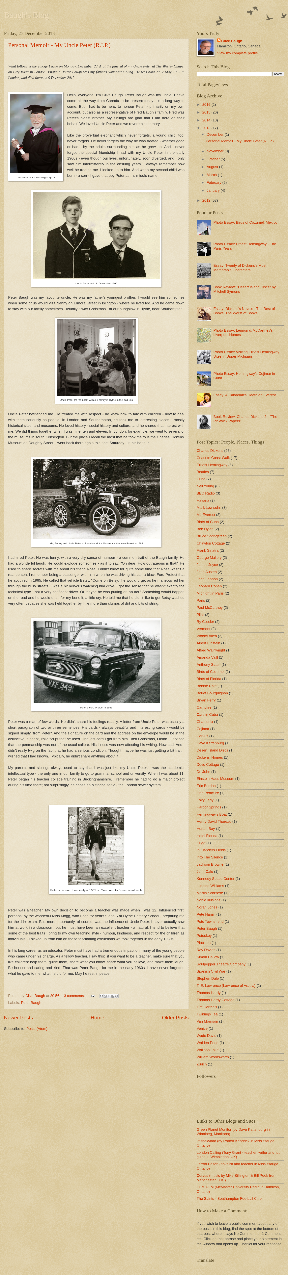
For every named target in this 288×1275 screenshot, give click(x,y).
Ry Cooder (205, 622)
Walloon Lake (208, 1050)
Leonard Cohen (209, 586)
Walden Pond (207, 1043)
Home (97, 1017)
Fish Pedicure (208, 793)
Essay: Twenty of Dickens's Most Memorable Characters (239, 267)
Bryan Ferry (206, 700)
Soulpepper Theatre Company (221, 964)
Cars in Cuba (207, 714)
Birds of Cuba (208, 522)
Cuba (201, 479)
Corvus (202, 736)
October (214, 159)
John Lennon (207, 579)
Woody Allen (207, 636)
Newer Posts (18, 1017)
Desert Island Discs (212, 750)
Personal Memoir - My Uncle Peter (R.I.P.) (59, 45)
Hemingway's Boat (212, 814)
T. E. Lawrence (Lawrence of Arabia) (226, 985)
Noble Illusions (208, 900)
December (216, 134)
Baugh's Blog (26, 15)
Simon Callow (208, 957)
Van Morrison (207, 1021)
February (214, 182)
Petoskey (204, 935)
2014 (206, 120)
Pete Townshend (210, 921)
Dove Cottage (208, 764)
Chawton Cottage (211, 543)
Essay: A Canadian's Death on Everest (244, 395)
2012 (206, 200)
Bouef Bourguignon (212, 693)
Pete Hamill (206, 914)
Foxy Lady (205, 800)
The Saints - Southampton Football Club (229, 1198)
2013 (206, 128)
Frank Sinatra (207, 550)
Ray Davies (206, 950)
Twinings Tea (207, 1014)
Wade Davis (206, 1035)
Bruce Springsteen (212, 536)
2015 (206, 112)
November (216, 151)
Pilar (200, 615)
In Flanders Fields (211, 850)
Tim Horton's (207, 1007)
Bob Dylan (205, 529)
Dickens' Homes (210, 757)
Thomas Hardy (209, 993)
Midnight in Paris (210, 593)
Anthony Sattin (208, 664)
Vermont (203, 629)
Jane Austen (207, 572)
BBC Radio (206, 493)
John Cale (205, 871)
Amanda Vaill (207, 657)
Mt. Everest (206, 515)
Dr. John (203, 772)
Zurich (202, 1064)
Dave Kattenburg (210, 743)
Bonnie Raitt (206, 686)
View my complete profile (237, 53)
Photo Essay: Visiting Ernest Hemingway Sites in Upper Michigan (246, 354)
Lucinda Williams (210, 886)
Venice (202, 1028)
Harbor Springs (209, 807)
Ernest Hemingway (212, 465)
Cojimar (203, 729)
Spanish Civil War (211, 971)
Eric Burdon (206, 786)
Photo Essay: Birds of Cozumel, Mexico (245, 222)
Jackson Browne (210, 864)
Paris (201, 600)
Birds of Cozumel (210, 672)
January (214, 190)
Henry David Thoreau (214, 821)
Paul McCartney (210, 607)
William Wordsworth (213, 1057)
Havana (203, 500)
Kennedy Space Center (215, 879)
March (212, 175)
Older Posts (175, 1017)
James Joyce (207, 565)
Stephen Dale (208, 978)
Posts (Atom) (36, 1029)
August (213, 167)
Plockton (204, 943)
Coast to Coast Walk (213, 458)
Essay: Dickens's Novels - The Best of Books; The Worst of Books (244, 311)
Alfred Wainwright (211, 650)
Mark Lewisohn (209, 507)
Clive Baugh (231, 41)
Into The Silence (210, 857)
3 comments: (75, 996)
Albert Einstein (208, 643)
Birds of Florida (209, 679)
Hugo (201, 843)
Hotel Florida (207, 836)
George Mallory (209, 557)
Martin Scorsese (210, 893)
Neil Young (205, 486)
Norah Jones (207, 907)
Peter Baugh (31, 1003)
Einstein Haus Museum (215, 779)
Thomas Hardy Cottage (215, 1000)
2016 (206, 104)
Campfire (204, 707)
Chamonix (205, 722)
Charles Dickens (210, 450)
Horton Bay (206, 829)
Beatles (203, 472)
